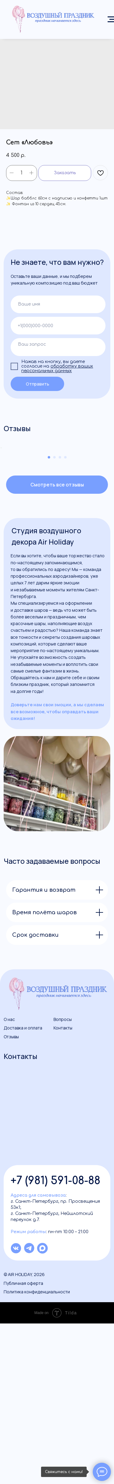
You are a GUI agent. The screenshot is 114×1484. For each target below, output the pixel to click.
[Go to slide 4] (65, 618)
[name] (58, 304)
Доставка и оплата (23, 1189)
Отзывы (11, 1197)
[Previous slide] (5, 528)
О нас (9, 1180)
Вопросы (63, 1180)
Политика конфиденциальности (37, 1452)
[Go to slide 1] (49, 618)
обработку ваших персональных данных (57, 368)
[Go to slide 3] (60, 618)
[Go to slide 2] (54, 618)
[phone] (58, 326)
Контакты (63, 1189)
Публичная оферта (23, 1444)
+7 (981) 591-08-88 (55, 1341)
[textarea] (58, 347)
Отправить (37, 384)
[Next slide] (108, 528)
